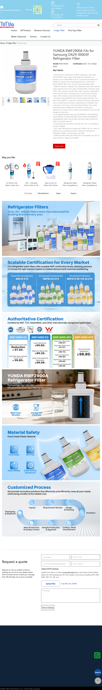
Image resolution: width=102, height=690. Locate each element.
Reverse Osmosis (42, 30)
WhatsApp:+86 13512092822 (57, 15)
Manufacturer (43, 193)
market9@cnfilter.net (69, 572)
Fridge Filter (59, 30)
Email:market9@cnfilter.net (10, 11)
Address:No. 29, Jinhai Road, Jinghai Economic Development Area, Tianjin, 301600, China (87, 11)
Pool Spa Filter (75, 30)
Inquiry (73, 193)
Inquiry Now (59, 146)
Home (14, 30)
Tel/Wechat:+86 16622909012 (57, 7)
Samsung (21, 43)
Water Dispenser (18, 36)
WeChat (29, 9)
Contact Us (45, 36)
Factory (33, 36)
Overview (28, 193)
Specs (58, 193)
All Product (25, 30)
